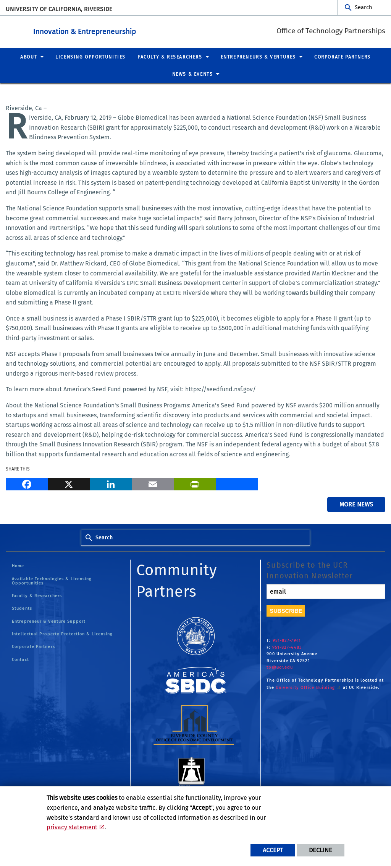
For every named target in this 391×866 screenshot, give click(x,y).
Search (363, 7)
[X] (69, 483)
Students (22, 608)
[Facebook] (27, 483)
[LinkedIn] (111, 483)
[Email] (153, 483)
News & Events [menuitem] (192, 74)
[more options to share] (237, 483)
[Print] (195, 483)
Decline (320, 850)
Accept (273, 850)
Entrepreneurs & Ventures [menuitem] (258, 56)
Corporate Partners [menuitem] (342, 56)
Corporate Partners (33, 646)
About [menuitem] (28, 56)
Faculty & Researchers (37, 595)
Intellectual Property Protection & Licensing (62, 633)
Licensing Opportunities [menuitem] (90, 56)
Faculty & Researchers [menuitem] (170, 56)
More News (356, 504)
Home (18, 565)
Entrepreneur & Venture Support (49, 621)
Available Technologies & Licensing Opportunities (52, 580)
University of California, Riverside (59, 9)
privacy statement (72, 827)
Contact (20, 659)
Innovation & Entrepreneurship (131, 30)
